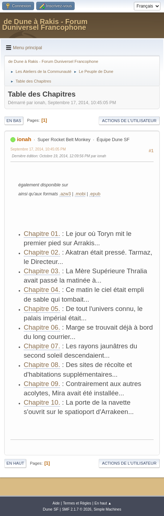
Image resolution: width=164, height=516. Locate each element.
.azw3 (65, 193)
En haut (15, 463)
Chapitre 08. (42, 364)
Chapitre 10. (42, 402)
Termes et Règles (77, 503)
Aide (56, 503)
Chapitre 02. (42, 252)
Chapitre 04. (42, 289)
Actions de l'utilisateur (129, 120)
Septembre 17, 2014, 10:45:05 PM (38, 149)
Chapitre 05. (42, 308)
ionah (24, 139)
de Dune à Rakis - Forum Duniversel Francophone (45, 24)
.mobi (80, 193)
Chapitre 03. (42, 271)
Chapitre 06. (42, 327)
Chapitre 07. (42, 346)
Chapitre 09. (42, 383)
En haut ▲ (103, 503)
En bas (13, 120)
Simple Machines (107, 509)
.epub (94, 193)
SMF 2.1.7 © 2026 (77, 509)
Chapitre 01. (42, 233)
